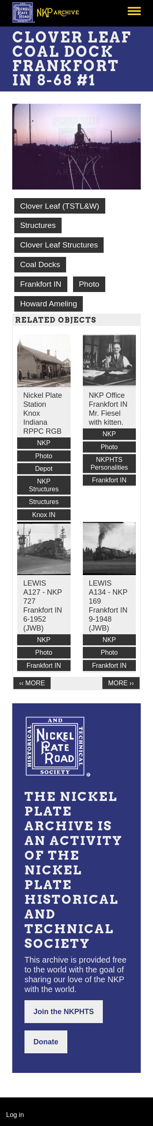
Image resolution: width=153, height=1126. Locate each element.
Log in (15, 1114)
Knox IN (43, 514)
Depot (44, 468)
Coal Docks (40, 264)
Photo (89, 284)
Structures (37, 225)
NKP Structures (44, 485)
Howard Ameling (48, 303)
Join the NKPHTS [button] (63, 1012)
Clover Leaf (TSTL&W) (59, 206)
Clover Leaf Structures (59, 245)
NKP (44, 442)
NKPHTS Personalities (109, 463)
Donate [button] (45, 1042)
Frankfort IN (40, 284)
